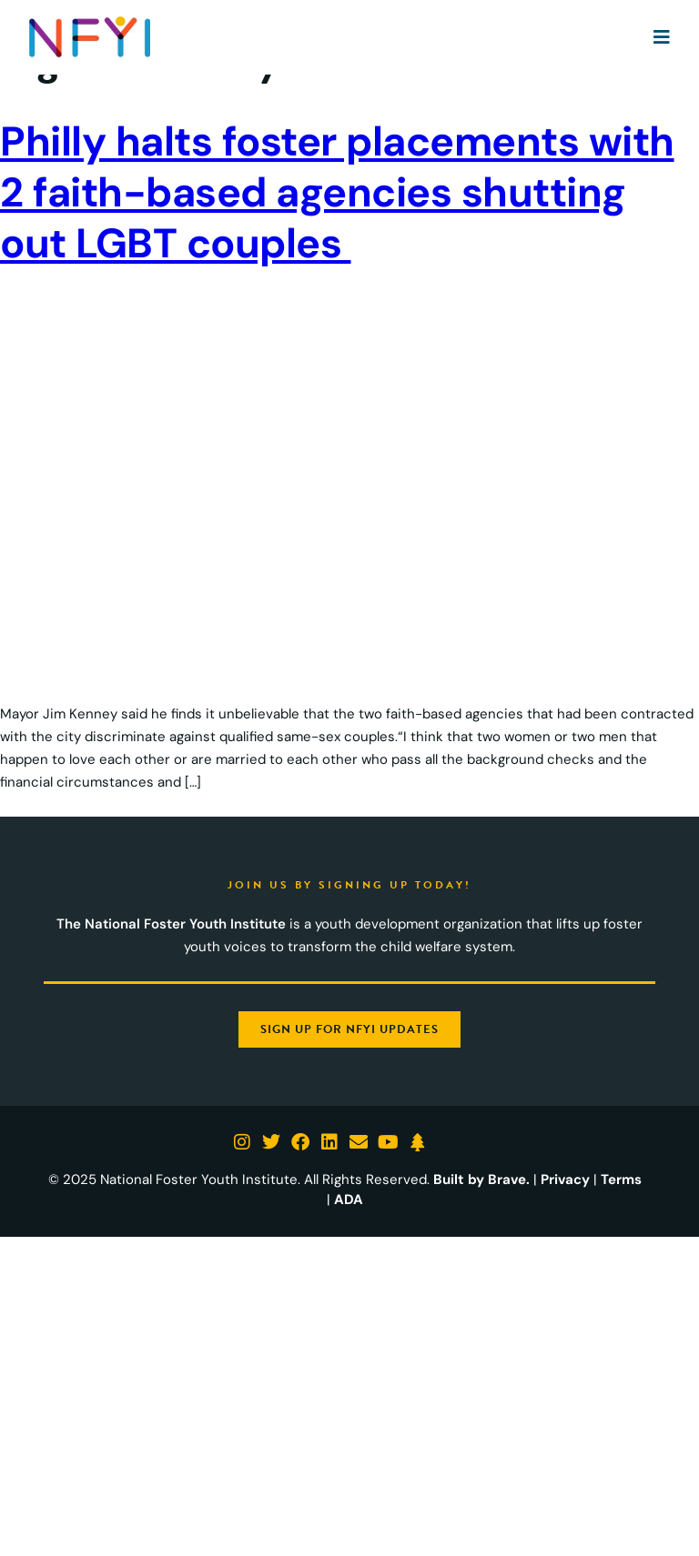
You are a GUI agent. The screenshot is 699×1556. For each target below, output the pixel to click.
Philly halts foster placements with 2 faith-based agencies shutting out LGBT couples (337, 192)
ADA (348, 1199)
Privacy (565, 1179)
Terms (621, 1179)
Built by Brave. (481, 1179)
